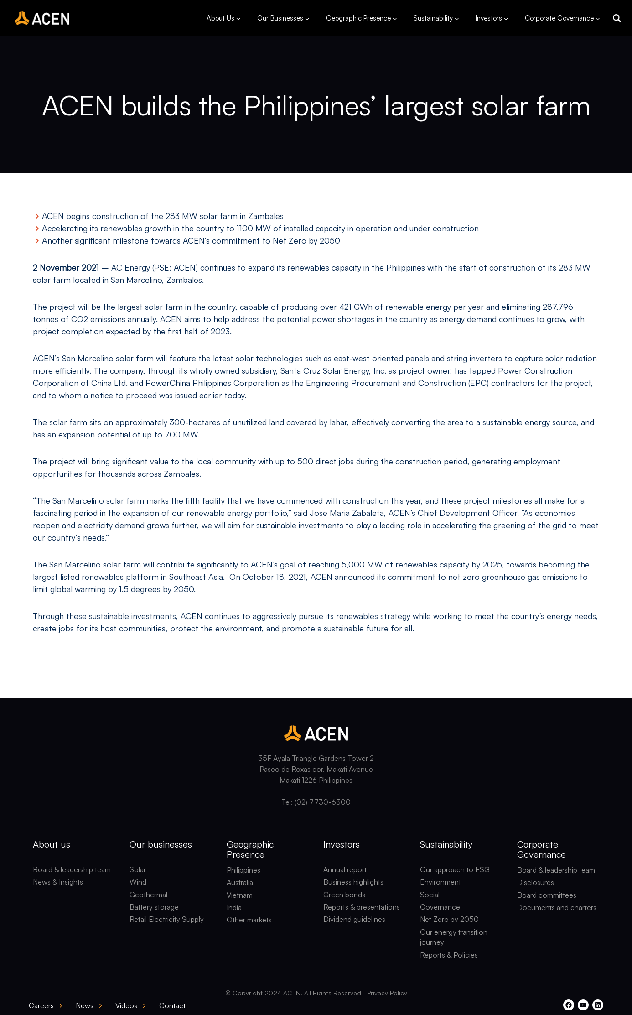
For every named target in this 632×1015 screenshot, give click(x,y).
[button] (617, 18)
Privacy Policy (387, 993)
